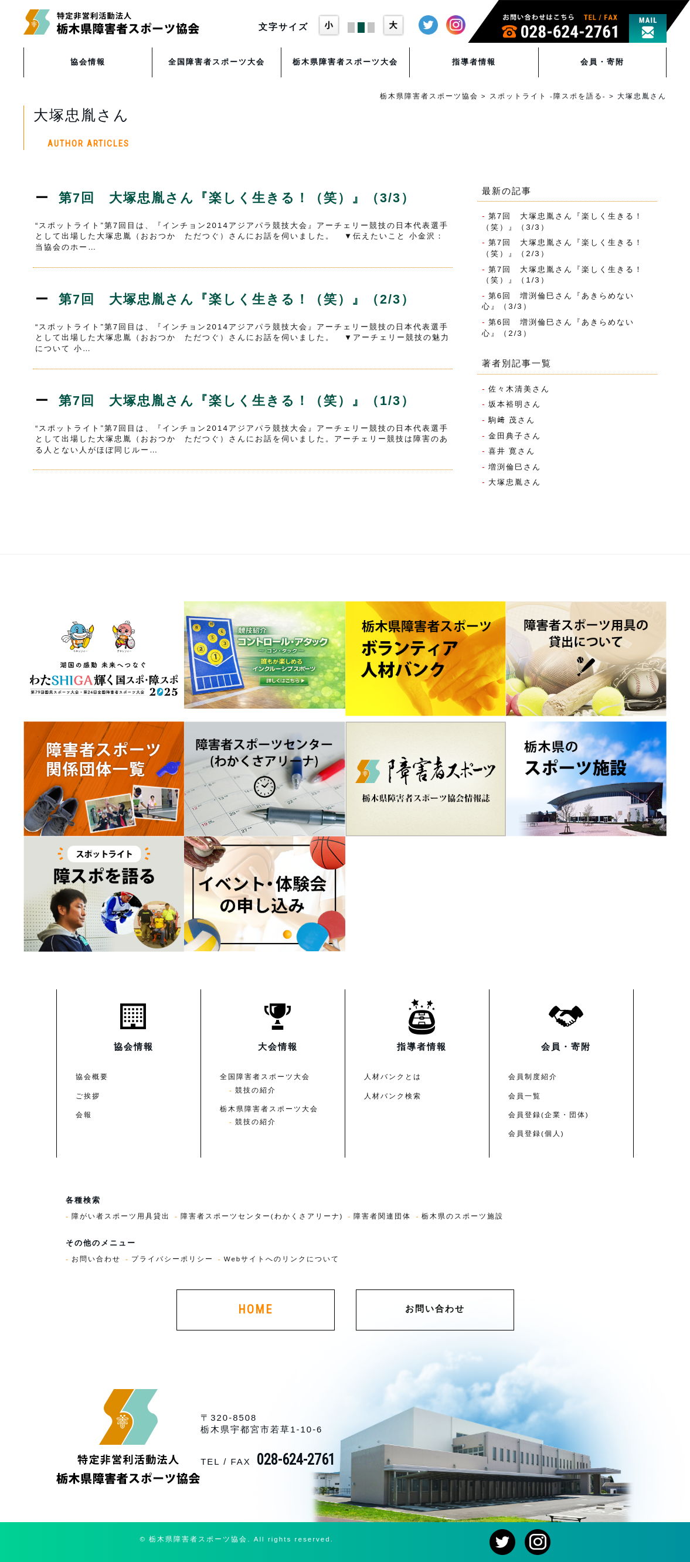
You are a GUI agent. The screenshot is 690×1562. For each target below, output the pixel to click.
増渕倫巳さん (514, 466)
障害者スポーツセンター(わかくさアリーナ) (262, 1216)
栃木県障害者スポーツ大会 (345, 61)
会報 (84, 1114)
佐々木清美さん (519, 388)
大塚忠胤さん (514, 482)
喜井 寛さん (512, 451)
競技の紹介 (255, 1090)
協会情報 (88, 61)
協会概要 (92, 1076)
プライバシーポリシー (172, 1258)
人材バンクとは (393, 1076)
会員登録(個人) (536, 1133)
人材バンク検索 (393, 1096)
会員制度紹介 (533, 1076)
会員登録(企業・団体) (548, 1114)
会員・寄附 (602, 61)
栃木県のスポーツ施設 (463, 1216)
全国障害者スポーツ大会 (216, 61)
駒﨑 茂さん (512, 420)
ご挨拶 (88, 1096)
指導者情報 (474, 61)
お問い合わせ (96, 1258)
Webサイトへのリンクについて (282, 1258)
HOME (255, 1309)
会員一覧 (524, 1096)
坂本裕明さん (514, 404)
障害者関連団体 (382, 1216)
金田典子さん (514, 435)
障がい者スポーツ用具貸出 (121, 1216)
